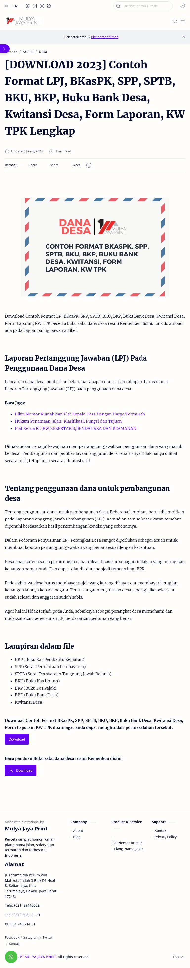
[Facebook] (12, 937)
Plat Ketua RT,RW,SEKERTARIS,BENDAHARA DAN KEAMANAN (75, 428)
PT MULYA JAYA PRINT (38, 956)
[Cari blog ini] (143, 5)
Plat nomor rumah (104, 37)
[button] (28, 6)
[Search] (174, 20)
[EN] (15, 6)
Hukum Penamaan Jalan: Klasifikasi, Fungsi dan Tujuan (68, 421)
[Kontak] (14, 943)
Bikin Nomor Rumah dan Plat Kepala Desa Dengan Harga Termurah (80, 414)
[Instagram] (31, 937)
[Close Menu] (183, 37)
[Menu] (182, 20)
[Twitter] (48, 937)
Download (17, 739)
